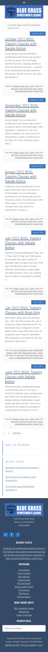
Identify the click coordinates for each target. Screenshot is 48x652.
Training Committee (24, 615)
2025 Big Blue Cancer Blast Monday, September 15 (24, 555)
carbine (30, 350)
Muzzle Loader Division (24, 587)
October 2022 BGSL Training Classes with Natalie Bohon (20, 44)
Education (16, 86)
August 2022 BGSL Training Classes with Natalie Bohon (20, 176)
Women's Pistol (38, 91)
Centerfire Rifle (38, 350)
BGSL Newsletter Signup (24, 608)
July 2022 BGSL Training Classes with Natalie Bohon (23, 243)
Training (31, 86)
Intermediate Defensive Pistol (24, 91)
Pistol (26, 86)
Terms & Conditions (28, 645)
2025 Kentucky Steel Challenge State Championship (24, 552)
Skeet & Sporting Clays (30, 353)
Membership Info (12, 645)
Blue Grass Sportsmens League (24, 12)
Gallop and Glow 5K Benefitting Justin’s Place (24, 558)
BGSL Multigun (24, 577)
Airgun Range (24, 570)
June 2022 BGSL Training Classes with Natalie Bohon (23, 377)
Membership (24, 612)
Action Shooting (23, 350)
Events (22, 86)
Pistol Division (24, 590)
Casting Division (24, 580)
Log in (40, 645)
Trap (6, 355)
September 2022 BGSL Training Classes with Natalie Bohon (22, 110)
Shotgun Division (24, 597)
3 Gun (15, 350)
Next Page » (17, 433)
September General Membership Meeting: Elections (24, 548)
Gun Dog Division (24, 583)
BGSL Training (38, 89)
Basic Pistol (14, 89)
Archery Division (24, 573)
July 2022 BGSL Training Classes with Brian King (23, 310)
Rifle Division (24, 593)
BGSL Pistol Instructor (26, 89)
